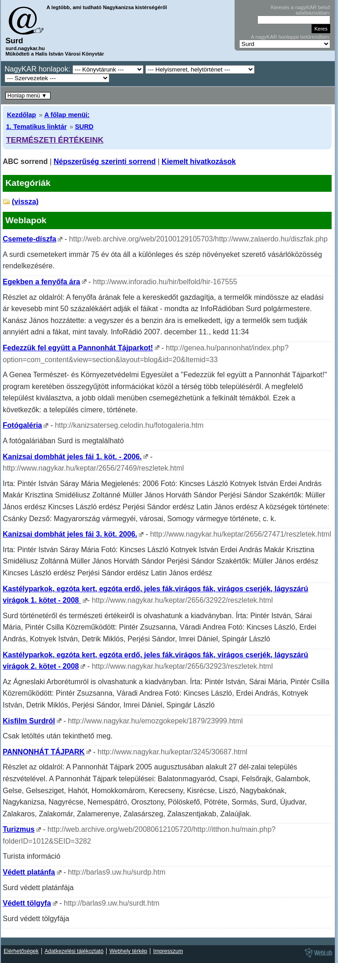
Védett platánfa (29, 872)
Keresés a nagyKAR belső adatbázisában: (300, 10)
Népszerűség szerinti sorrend (105, 161)
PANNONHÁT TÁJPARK (44, 752)
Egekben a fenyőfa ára (41, 282)
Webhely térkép (128, 951)
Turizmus (19, 829)
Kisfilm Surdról (29, 721)
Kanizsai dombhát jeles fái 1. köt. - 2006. (72, 457)
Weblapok (25, 220)
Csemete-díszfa (29, 239)
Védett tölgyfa (27, 903)
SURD (84, 126)
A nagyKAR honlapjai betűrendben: (290, 37)
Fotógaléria (22, 425)
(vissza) (25, 201)
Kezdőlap (21, 114)
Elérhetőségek (21, 951)
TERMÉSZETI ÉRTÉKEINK (54, 139)
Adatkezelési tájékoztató (74, 951)
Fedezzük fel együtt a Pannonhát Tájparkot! (78, 348)
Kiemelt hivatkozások (199, 161)
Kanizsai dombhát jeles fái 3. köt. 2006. (70, 534)
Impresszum (168, 951)
